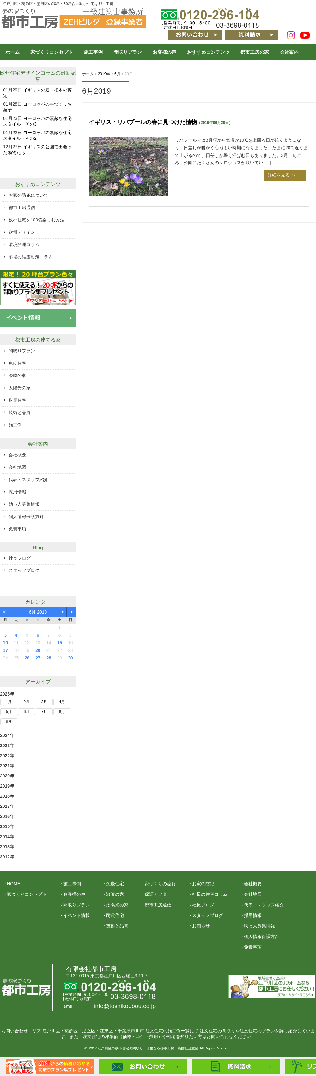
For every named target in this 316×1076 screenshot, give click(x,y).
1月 (9, 702)
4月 (62, 702)
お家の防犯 (203, 883)
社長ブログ (20, 557)
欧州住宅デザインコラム (28, 73)
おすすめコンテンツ (208, 52)
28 (48, 657)
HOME (13, 883)
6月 (27, 711)
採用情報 (17, 491)
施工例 (15, 424)
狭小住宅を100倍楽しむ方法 (36, 219)
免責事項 (17, 528)
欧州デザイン (22, 232)
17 (5, 650)
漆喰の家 (17, 375)
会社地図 (17, 467)
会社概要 (17, 454)
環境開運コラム (24, 244)
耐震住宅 (17, 400)
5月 (9, 711)
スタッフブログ (24, 570)
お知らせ (201, 925)
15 (59, 642)
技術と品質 (20, 412)
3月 (44, 702)
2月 (27, 702)
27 (37, 657)
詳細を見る (279, 174)
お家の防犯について (28, 195)
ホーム (12, 52)
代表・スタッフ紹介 (28, 479)
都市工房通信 (22, 207)
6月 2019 (38, 612)
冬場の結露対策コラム (31, 256)
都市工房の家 (254, 52)
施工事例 (93, 52)
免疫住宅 (17, 363)
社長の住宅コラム (210, 894)
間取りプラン (127, 52)
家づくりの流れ (160, 883)
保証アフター (158, 894)
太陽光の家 (20, 387)
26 (27, 657)
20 (37, 650)
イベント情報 (76, 915)
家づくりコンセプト (51, 52)
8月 (62, 711)
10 (5, 642)
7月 (44, 711)
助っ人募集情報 (24, 504)
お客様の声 (164, 52)
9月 (9, 721)
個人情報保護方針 (26, 516)
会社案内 (289, 52)
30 (70, 657)
